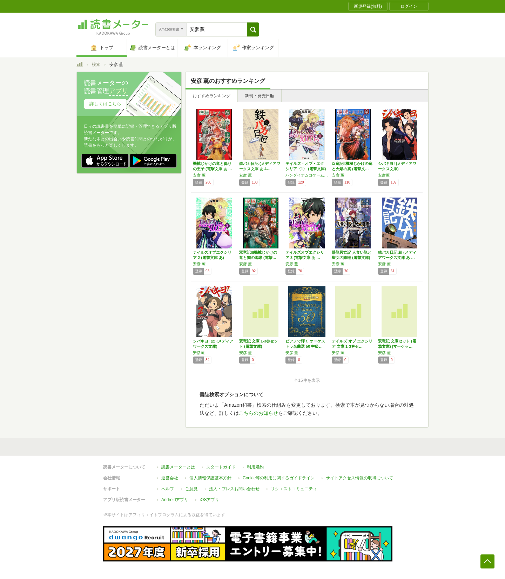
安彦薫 (384, 175)
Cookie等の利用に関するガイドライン (279, 478)
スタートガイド (221, 467)
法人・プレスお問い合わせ (234, 489)
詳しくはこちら (105, 103)
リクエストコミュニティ (294, 489)
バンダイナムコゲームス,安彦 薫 (306, 175)
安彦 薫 (199, 175)
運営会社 (169, 478)
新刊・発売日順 (259, 95)
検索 (96, 64)
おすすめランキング (211, 95)
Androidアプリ (174, 500)
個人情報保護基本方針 (210, 478)
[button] (253, 29)
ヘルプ (167, 489)
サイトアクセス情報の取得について (359, 478)
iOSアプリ (209, 500)
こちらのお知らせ (258, 413)
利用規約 (255, 467)
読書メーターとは (178, 467)
